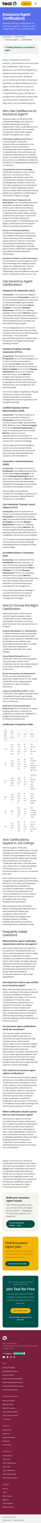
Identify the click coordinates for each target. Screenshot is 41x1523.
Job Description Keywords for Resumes (20, 1318)
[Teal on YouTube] (4, 1357)
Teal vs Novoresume (9, 1463)
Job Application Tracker (10, 1371)
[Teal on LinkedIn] (7, 1357)
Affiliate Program (8, 1507)
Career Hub (6, 1434)
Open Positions (8, 1503)
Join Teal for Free (20, 1311)
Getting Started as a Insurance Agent (20, 48)
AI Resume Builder (9, 1368)
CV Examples (7, 1419)
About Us (6, 1500)
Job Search (6, 1441)
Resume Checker (8, 1375)
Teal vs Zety (6, 1467)
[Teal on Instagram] (14, 1357)
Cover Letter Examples (10, 1412)
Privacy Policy (7, 1520)
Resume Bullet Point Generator (13, 1386)
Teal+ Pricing (7, 1496)
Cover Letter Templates (10, 1415)
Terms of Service (18, 1520)
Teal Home (7, 37)
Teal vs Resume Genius (10, 1478)
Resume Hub (7, 1430)
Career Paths (19, 37)
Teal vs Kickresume (9, 1470)
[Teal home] (10, 3)
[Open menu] (35, 3)
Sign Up (5, 1489)
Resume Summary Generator (12, 1379)
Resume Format (8, 1404)
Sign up (26, 4)
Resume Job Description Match (13, 1382)
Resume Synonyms (9, 1437)
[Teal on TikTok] (11, 1357)
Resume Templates (9, 1408)
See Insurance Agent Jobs (17, 1264)
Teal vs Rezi (6, 1459)
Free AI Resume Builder (10, 1390)
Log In (5, 1492)
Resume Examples (9, 1401)
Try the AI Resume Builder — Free (20, 1224)
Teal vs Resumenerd (9, 1474)
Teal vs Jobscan (8, 1456)
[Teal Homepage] (5, 1338)
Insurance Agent (11, 40)
